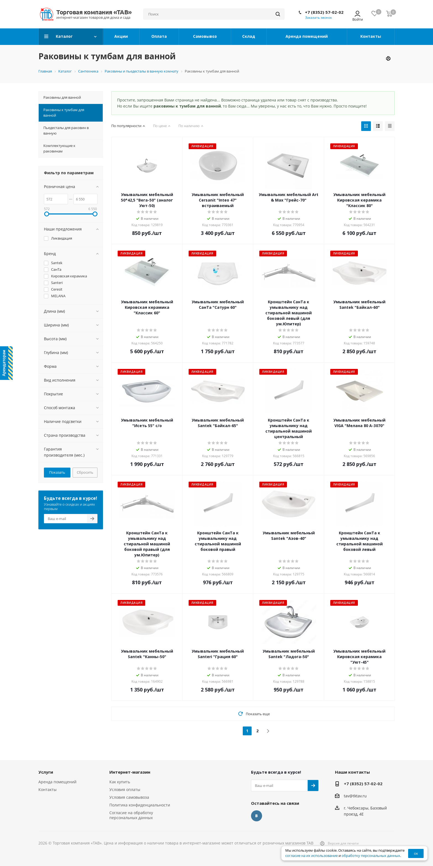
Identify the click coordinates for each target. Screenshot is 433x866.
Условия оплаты (124, 789)
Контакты (47, 789)
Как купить (119, 781)
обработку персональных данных (371, 855)
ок (416, 853)
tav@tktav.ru (355, 795)
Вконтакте (256, 815)
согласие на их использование (311, 855)
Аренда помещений (57, 781)
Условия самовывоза (129, 797)
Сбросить (85, 472)
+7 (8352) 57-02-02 (324, 12)
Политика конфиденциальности (139, 805)
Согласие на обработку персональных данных (131, 815)
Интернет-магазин (129, 772)
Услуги (45, 772)
